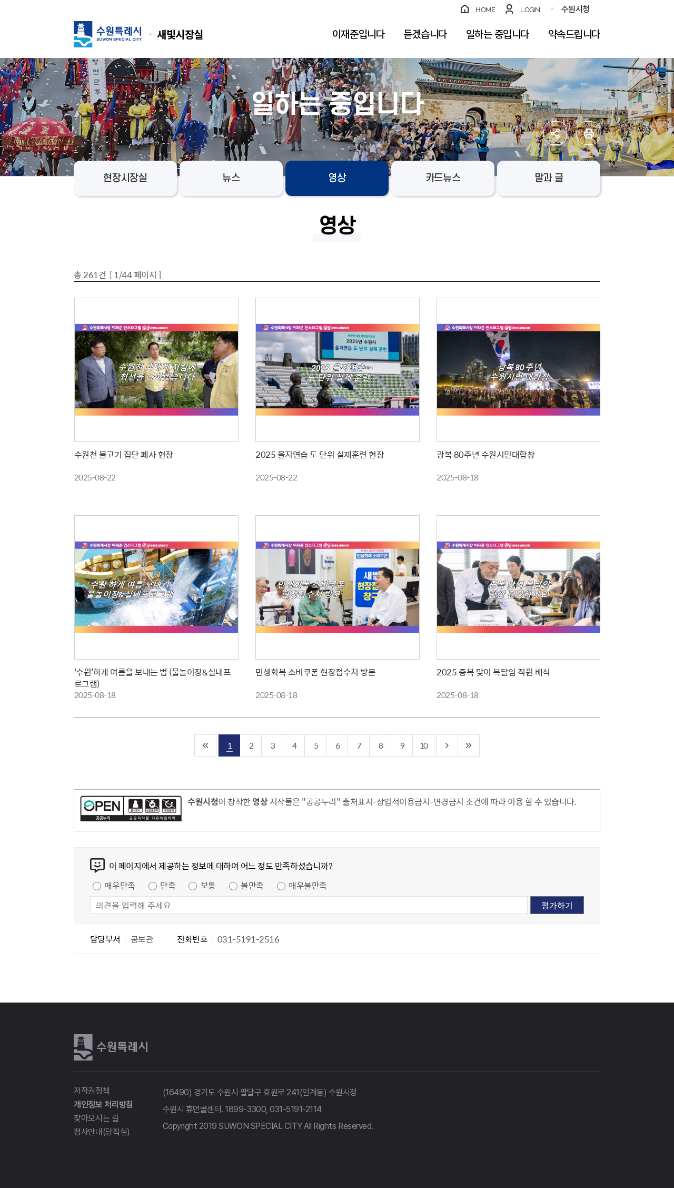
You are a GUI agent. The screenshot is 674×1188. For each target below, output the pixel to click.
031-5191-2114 (296, 1109)
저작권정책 (92, 1091)
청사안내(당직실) (102, 1132)
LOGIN (530, 10)
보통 (208, 885)
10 (423, 745)
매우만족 (119, 885)
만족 (167, 885)
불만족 (252, 885)
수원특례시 (110, 1047)
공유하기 (555, 133)
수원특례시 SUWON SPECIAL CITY (180, 34)
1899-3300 (245, 1109)
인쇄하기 (588, 133)
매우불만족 (308, 885)
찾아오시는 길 (96, 1118)
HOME (485, 10)
